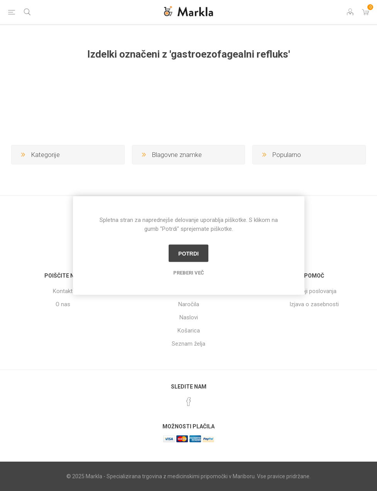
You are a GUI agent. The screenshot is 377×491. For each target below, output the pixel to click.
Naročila (188, 304)
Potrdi (188, 253)
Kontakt (63, 291)
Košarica (189, 330)
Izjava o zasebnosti (314, 304)
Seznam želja (188, 343)
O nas (63, 304)
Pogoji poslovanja (314, 291)
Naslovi (188, 317)
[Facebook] (189, 402)
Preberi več (188, 273)
